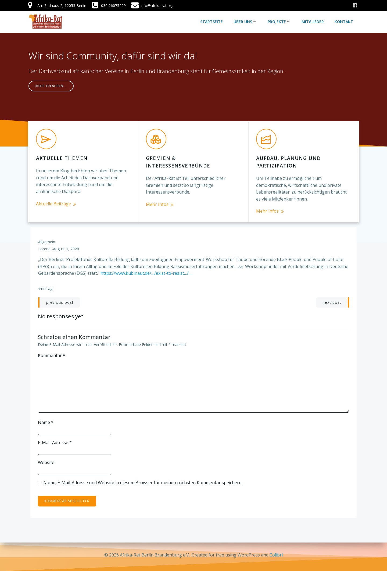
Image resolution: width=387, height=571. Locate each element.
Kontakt (344, 21)
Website (46, 459)
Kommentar (52, 351)
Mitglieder (313, 21)
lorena (44, 245)
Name (46, 419)
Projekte (279, 21)
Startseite (212, 21)
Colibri (276, 555)
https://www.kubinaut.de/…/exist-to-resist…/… (146, 270)
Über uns (245, 21)
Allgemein (46, 238)
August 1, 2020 (66, 245)
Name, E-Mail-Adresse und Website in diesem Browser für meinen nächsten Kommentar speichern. (143, 478)
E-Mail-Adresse (55, 438)
